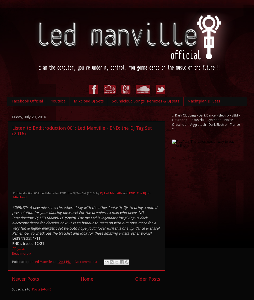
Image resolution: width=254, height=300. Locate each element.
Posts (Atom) (41, 289)
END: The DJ (137, 193)
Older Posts (147, 279)
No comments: (86, 262)
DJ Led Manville (111, 193)
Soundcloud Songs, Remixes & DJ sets (145, 101)
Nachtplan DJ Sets (204, 101)
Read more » (21, 254)
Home (87, 279)
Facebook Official (27, 101)
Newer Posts (25, 279)
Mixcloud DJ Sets (89, 101)
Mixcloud (19, 197)
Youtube (58, 101)
